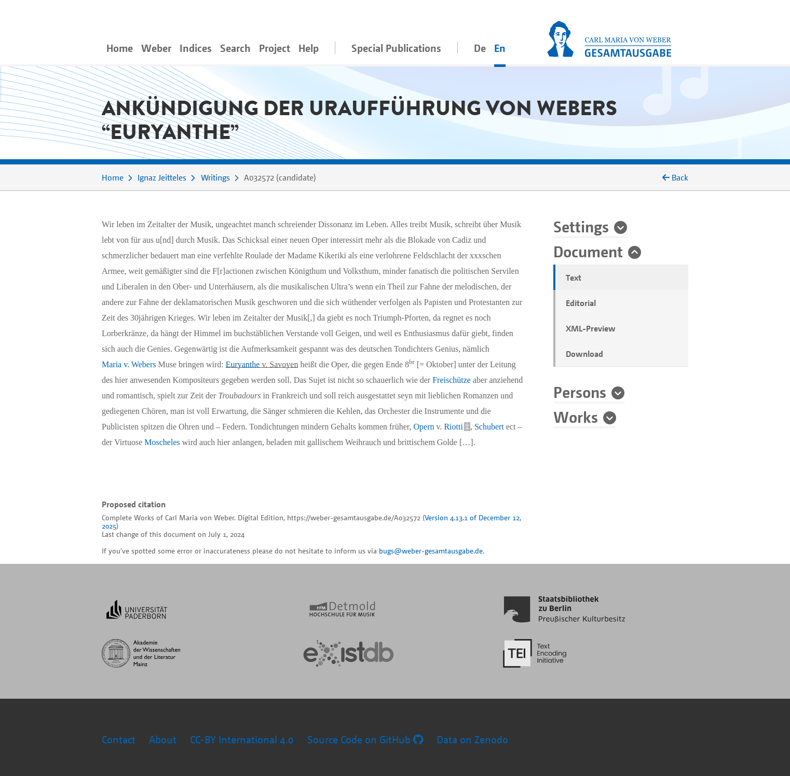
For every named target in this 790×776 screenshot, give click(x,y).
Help (308, 47)
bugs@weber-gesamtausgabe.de (431, 550)
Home (119, 47)
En (500, 47)
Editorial (581, 303)
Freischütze (451, 380)
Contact (118, 739)
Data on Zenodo (472, 739)
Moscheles (162, 442)
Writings (215, 177)
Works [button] (575, 416)
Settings (581, 226)
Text (573, 277)
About (162, 739)
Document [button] (588, 251)
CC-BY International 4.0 (242, 739)
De (480, 47)
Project (274, 47)
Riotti (453, 426)
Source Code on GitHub (365, 739)
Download (584, 354)
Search (235, 47)
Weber (156, 47)
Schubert (489, 426)
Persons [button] (579, 391)
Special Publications (396, 47)
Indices (196, 47)
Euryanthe (243, 364)
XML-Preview (591, 328)
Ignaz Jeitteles (162, 177)
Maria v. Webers (129, 364)
